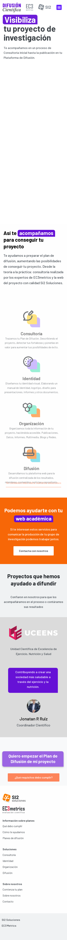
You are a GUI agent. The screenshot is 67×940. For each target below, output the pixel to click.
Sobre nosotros (12, 895)
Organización (10, 866)
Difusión (7, 872)
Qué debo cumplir (12, 826)
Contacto (8, 901)
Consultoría (9, 854)
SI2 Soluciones (11, 919)
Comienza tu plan (12, 889)
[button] (59, 7)
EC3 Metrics (9, 925)
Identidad (8, 860)
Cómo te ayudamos (14, 832)
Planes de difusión (13, 838)
